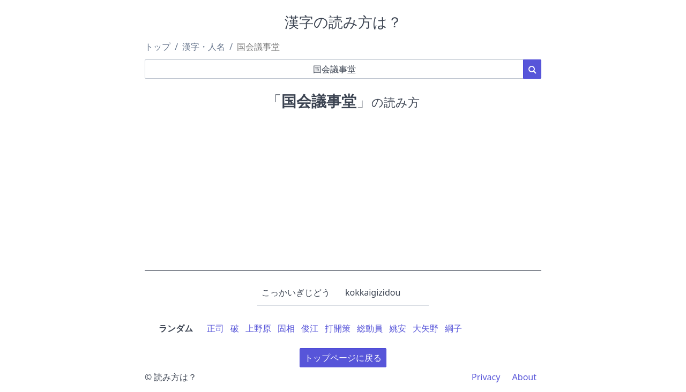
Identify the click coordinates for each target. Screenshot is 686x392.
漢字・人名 (203, 46)
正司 (215, 328)
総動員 (370, 328)
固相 (286, 328)
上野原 (258, 328)
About (524, 377)
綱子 (453, 328)
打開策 (338, 328)
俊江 (309, 328)
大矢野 (425, 328)
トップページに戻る (343, 358)
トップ (157, 46)
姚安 (397, 328)
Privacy (486, 377)
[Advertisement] (343, 196)
